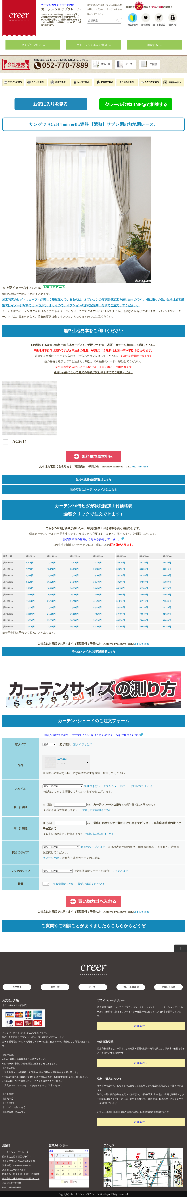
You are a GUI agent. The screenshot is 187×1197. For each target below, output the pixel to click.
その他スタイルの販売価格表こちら (93, 651)
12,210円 (51, 563)
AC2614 (62, 759)
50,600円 (167, 575)
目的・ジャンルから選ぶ (92, 45)
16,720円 (51, 582)
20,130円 (74, 569)
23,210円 (97, 563)
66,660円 (167, 595)
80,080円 (144, 627)
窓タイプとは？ (82, 744)
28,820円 (121, 563)
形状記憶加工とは (141, 786)
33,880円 (74, 607)
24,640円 (74, 582)
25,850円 (51, 620)
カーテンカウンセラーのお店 (57, 4)
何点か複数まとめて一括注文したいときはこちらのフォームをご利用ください (93, 735)
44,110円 (121, 588)
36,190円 (74, 614)
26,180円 (97, 569)
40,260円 (121, 582)
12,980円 (30, 614)
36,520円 (121, 575)
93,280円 (167, 627)
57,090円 (144, 595)
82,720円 (167, 614)
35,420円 (97, 588)
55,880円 (167, 582)
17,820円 (74, 563)
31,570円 (74, 601)
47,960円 (144, 582)
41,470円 (97, 601)
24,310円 (51, 614)
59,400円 (121, 614)
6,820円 (29, 563)
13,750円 (51, 569)
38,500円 (97, 595)
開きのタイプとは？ (93, 847)
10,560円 (30, 595)
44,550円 (97, 607)
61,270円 (167, 588)
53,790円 (97, 627)
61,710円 (144, 601)
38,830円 (144, 569)
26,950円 (74, 588)
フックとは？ (120, 871)
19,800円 (51, 595)
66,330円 (144, 607)
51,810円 (121, 601)
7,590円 (29, 569)
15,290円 (51, 575)
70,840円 (144, 614)
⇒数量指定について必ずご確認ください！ (79, 884)
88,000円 (167, 620)
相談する (152, 45)
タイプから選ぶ (31, 45)
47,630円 (97, 614)
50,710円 (97, 620)
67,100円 (121, 627)
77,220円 (167, 607)
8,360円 (29, 575)
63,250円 (121, 620)
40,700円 (74, 627)
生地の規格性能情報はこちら (93, 479)
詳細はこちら (141, 1026)
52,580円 (144, 588)
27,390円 (51, 627)
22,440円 (74, 575)
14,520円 (30, 627)
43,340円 (144, 575)
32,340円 (97, 582)
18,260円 (51, 588)
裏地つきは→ (92, 786)
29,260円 (97, 575)
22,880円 (51, 607)
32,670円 (121, 569)
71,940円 (167, 601)
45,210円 (167, 569)
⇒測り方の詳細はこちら (97, 810)
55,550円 (121, 607)
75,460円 (144, 620)
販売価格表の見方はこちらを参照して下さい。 (93, 539)
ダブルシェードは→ (115, 786)
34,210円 (144, 563)
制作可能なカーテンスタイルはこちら (93, 489)
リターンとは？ (52, 858)
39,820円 (167, 563)
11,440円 (30, 601)
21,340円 (51, 601)
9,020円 (29, 582)
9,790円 (29, 588)
